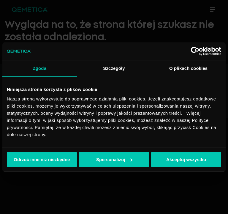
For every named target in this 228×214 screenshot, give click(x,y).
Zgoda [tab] (40, 68)
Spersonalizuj (114, 159)
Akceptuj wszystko (186, 159)
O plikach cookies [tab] (188, 68)
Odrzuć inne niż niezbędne (42, 159)
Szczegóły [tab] (114, 68)
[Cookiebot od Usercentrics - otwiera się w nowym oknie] (195, 51)
